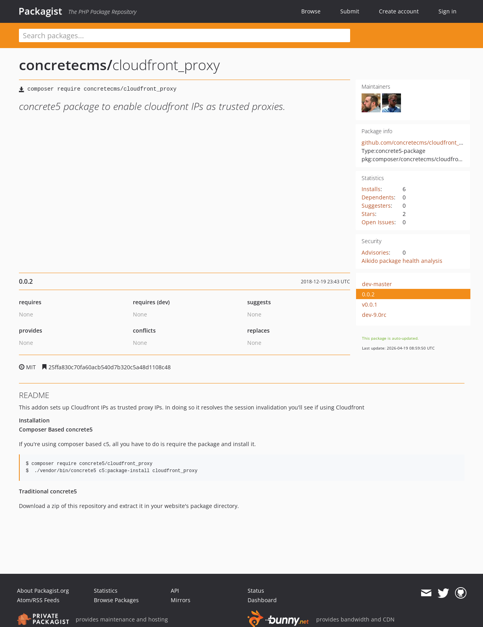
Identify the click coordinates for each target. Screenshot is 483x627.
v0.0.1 (369, 304)
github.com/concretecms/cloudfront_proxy (418, 142)
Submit (349, 11)
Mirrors (180, 600)
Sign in (447, 11)
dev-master (377, 284)
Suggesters (376, 205)
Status (256, 590)
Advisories (375, 252)
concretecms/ (65, 64)
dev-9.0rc (374, 314)
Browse (311, 11)
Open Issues (378, 222)
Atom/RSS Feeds (38, 600)
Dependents (378, 197)
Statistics (105, 590)
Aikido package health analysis (402, 260)
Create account (399, 11)
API (175, 590)
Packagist (40, 11)
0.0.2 (368, 294)
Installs (371, 189)
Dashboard (262, 600)
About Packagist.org (43, 590)
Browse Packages (116, 600)
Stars (368, 214)
